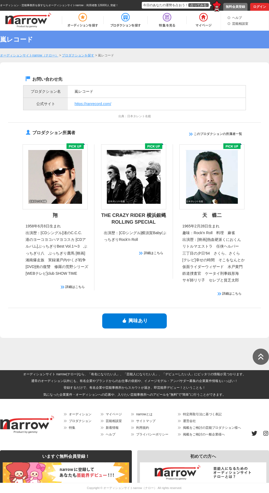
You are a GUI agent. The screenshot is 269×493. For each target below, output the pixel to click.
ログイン (259, 7)
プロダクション (80, 421)
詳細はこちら (73, 287)
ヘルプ (237, 18)
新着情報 (112, 428)
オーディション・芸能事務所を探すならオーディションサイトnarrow (42, 5)
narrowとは (144, 414)
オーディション (80, 414)
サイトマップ (145, 421)
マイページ (114, 414)
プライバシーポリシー (152, 434)
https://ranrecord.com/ (93, 104)
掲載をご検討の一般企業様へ (204, 434)
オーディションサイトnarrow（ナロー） (130, 488)
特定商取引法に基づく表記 (202, 414)
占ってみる (198, 5)
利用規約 (142, 428)
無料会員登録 (235, 7)
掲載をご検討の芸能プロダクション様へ (212, 428)
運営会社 (189, 421)
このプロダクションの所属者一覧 (215, 134)
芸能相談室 (240, 24)
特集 (72, 428)
